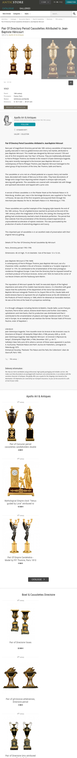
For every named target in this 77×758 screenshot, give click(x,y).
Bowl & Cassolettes (38, 19)
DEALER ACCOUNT (8, 733)
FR (54, 2)
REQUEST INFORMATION (15, 107)
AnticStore (5, 19)
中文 (61, 2)
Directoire (49, 19)
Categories (20, 736)
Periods (19, 741)
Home (54, 737)
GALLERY (17, 134)
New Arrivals (7, 14)
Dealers (35, 736)
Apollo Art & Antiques (25, 117)
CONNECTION (71, 2)
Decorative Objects (24, 19)
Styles (19, 739)
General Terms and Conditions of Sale (43, 754)
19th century (58, 19)
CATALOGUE (8, 8)
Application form (8, 743)
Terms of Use (26, 754)
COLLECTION (25, 134)
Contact (55, 739)
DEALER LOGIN (9, 738)
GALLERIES (25, 8)
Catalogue (13, 19)
